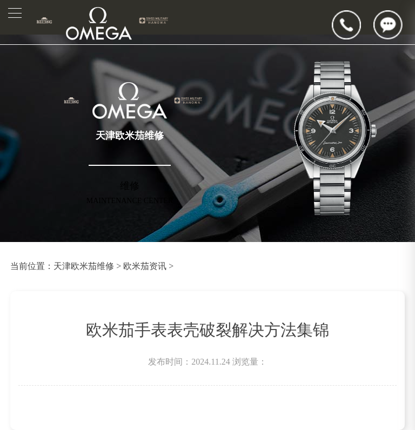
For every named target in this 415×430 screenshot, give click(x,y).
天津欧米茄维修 (83, 266)
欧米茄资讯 (144, 266)
